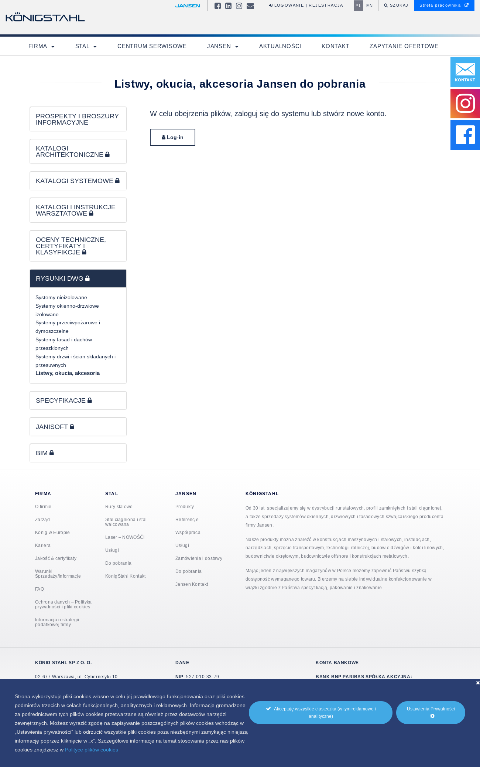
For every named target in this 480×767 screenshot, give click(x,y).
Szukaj (398, 5)
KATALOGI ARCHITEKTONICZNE (73, 151)
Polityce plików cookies (91, 750)
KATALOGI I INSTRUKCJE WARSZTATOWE (76, 210)
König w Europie (52, 532)
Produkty (184, 506)
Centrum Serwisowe (152, 46)
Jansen (220, 46)
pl (358, 5)
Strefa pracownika (444, 5)
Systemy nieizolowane (61, 297)
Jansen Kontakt (191, 584)
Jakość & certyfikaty (55, 558)
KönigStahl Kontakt (125, 576)
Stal (83, 46)
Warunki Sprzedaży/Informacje (58, 573)
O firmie (43, 506)
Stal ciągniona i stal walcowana (126, 522)
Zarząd (42, 519)
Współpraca (187, 532)
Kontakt (335, 46)
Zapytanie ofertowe (404, 46)
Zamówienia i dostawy (198, 558)
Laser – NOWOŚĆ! (125, 537)
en (369, 5)
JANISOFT (55, 426)
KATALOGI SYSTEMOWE (78, 181)
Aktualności (280, 46)
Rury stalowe (119, 506)
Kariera (43, 545)
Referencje (187, 519)
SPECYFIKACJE (64, 400)
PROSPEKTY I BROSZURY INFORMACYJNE (77, 119)
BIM (45, 453)
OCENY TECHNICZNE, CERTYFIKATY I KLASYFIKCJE (71, 246)
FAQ (39, 589)
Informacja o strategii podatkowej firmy (57, 622)
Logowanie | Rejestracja (306, 5)
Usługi (112, 550)
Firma (38, 46)
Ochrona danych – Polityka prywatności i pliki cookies (63, 604)
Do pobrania (118, 563)
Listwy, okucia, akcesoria (67, 373)
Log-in (173, 137)
